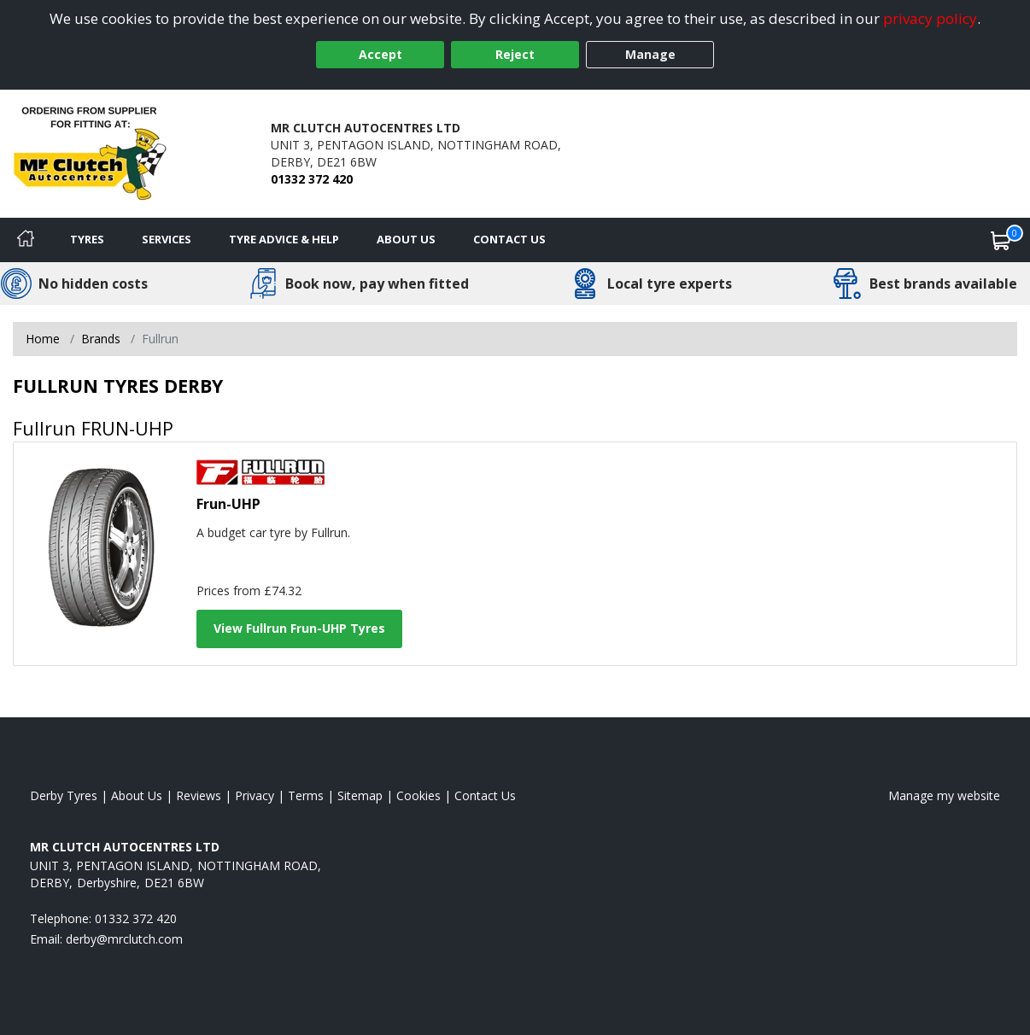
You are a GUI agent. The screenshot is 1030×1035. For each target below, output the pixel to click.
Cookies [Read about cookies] (418, 795)
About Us (406, 239)
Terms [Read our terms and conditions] (306, 795)
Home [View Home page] (43, 338)
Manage (650, 54)
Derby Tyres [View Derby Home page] (63, 795)
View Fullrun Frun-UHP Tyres (299, 628)
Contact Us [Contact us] (509, 239)
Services (166, 239)
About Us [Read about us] (136, 795)
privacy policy (930, 18)
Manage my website (944, 795)
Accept (380, 54)
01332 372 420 (312, 179)
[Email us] (124, 939)
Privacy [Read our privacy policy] (254, 795)
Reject (515, 54)
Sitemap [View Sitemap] (360, 795)
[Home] (25, 240)
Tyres (87, 239)
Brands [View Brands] (100, 338)
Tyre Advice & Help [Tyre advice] (284, 239)
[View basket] (1001, 240)
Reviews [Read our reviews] (198, 795)
